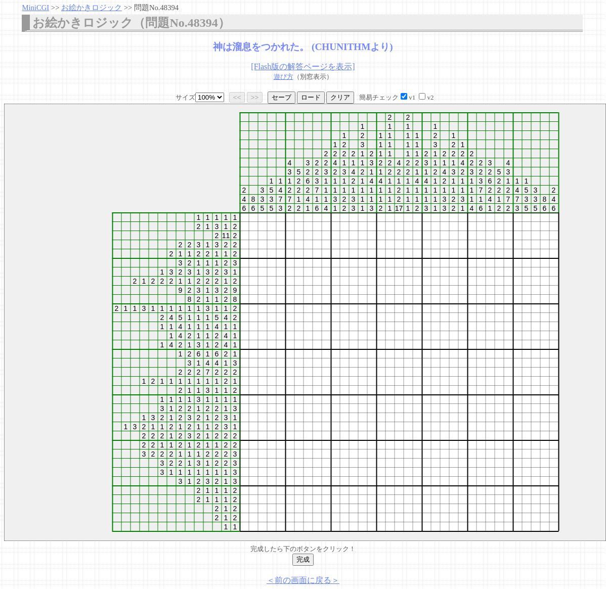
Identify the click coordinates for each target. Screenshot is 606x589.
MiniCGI (35, 8)
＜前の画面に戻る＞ (303, 580)
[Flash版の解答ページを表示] (303, 66)
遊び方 (283, 76)
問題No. (156, 8)
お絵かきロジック (91, 8)
